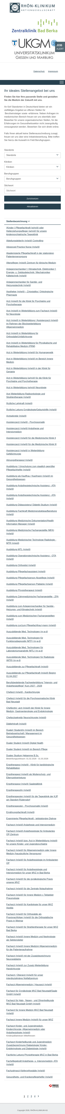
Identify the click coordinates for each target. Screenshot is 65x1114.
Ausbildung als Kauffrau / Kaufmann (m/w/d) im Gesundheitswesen (29, 478)
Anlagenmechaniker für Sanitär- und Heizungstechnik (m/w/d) (24, 283)
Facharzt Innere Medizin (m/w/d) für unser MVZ (29, 1019)
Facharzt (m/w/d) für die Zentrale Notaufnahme (29, 888)
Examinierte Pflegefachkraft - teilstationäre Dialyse (31, 818)
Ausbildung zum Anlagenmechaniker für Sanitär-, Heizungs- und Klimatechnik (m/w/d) (30, 608)
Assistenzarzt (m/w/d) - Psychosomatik (25, 422)
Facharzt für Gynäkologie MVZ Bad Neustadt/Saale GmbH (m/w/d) (31, 992)
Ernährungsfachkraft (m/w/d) (20, 812)
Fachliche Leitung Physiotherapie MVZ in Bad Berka (32, 1055)
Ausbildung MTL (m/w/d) (18, 549)
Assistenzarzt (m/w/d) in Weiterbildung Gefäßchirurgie (25, 452)
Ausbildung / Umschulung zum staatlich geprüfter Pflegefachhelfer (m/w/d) (30, 468)
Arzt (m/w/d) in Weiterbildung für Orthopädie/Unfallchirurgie (22, 335)
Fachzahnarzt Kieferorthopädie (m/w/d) (25, 1070)
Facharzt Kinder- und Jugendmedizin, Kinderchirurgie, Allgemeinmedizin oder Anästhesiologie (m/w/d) (25, 1029)
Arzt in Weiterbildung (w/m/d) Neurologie (26, 387)
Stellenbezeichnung (18, 221)
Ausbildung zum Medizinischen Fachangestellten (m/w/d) (30, 617)
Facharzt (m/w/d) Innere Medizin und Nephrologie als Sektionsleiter (30, 938)
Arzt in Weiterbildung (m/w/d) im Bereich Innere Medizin (29, 360)
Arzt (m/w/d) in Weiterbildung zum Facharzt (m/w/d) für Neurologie (31, 312)
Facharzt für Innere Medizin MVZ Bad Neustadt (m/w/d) (29, 1012)
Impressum (53, 71)
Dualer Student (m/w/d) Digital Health (24, 743)
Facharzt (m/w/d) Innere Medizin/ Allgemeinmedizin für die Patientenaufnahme (31, 948)
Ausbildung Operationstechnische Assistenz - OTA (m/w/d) (31, 557)
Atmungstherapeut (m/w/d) (19, 460)
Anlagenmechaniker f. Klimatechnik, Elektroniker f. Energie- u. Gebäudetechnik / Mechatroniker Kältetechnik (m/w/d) (31, 272)
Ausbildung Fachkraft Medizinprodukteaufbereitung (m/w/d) (31, 513)
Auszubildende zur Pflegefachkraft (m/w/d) (27, 666)
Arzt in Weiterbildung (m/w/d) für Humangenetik (29, 352)
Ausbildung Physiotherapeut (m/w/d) (24, 590)
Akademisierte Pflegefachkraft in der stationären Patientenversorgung (30, 255)
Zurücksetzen (32, 198)
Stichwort (8, 185)
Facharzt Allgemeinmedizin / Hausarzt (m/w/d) (29, 984)
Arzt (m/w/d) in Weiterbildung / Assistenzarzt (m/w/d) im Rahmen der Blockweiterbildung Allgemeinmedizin (32, 323)
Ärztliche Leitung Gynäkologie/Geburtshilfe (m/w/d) (31, 409)
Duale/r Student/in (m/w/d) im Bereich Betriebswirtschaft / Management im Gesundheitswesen (24, 733)
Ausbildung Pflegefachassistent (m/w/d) (25, 571)
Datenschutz (39, 71)
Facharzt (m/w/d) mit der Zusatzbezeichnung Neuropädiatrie (28, 957)
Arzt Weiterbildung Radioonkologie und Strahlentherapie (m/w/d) (25, 395)
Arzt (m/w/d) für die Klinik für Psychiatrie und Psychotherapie (28, 303)
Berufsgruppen (11, 173)
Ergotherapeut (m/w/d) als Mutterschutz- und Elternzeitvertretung (28, 776)
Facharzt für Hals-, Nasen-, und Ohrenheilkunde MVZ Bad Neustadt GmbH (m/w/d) (30, 1002)
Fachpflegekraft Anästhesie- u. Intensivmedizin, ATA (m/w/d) (32, 1063)
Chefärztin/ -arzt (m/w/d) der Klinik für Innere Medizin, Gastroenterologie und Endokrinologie (29, 709)
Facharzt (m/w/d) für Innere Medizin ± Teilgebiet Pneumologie (30, 896)
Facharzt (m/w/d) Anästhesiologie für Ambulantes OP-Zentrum (30, 833)
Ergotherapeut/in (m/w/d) (18, 790)
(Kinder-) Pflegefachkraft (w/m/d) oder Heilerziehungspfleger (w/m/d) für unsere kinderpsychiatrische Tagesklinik (26, 231)
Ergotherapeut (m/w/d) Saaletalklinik (24, 784)
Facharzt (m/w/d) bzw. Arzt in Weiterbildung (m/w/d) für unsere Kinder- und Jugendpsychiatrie (31, 842)
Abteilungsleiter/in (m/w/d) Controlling (24, 240)
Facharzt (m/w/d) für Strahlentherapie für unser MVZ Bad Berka (32, 929)
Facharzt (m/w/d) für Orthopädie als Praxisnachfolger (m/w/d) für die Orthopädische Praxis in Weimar (29, 917)
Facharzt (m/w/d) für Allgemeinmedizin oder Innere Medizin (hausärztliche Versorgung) (31, 852)
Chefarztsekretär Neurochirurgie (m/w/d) (26, 717)
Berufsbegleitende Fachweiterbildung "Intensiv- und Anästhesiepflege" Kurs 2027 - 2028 (31, 684)
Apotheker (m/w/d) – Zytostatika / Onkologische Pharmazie (29, 293)
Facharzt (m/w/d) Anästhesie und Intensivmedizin (30, 825)
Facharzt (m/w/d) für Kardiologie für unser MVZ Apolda (29, 906)
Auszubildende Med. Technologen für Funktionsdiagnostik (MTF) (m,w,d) (24, 639)
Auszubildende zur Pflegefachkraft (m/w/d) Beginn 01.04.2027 (31, 674)
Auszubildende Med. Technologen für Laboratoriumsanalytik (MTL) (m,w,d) (24, 649)
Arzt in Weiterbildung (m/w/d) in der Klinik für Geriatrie (28, 370)
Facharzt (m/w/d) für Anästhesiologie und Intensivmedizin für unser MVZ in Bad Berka (28, 871)
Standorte (9, 150)
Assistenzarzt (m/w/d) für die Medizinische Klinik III (31, 444)
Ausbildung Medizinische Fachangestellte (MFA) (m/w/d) (30, 532)
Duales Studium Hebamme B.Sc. (22, 755)
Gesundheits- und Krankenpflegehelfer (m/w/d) (29, 1077)
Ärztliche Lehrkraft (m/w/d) (19, 403)
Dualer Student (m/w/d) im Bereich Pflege (26, 749)
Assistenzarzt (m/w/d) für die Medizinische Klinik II (31, 438)
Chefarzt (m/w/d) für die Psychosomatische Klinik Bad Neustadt (30, 700)
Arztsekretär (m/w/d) (16, 416)
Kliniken (8, 162)
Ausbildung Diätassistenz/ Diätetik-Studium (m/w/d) (31, 505)
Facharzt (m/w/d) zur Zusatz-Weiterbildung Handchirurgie (27, 967)
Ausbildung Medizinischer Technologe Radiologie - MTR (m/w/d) (31, 541)
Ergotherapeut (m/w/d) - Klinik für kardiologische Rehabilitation (30, 766)
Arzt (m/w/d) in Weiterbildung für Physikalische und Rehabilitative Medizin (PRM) (31, 344)
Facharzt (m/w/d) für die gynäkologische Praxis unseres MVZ (29, 881)
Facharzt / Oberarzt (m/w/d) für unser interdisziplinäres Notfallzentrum (24, 977)
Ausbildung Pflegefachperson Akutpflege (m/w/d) (30, 578)
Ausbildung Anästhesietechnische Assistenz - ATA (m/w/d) (31, 487)
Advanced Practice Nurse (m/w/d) (23, 247)
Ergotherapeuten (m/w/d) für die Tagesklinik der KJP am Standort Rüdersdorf (32, 798)
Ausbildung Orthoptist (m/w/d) (21, 565)
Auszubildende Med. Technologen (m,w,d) (27, 631)
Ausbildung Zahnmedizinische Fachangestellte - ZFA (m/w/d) (32, 598)
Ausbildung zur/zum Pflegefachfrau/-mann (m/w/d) (31, 625)
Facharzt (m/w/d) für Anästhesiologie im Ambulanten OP (32, 861)
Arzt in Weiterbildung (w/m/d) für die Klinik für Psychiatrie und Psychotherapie (28, 379)
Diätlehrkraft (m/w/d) (16, 724)
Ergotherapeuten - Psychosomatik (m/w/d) (27, 806)
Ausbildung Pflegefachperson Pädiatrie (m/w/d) (29, 584)
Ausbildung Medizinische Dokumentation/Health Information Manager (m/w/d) (30, 522)
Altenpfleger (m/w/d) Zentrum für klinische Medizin (31, 263)
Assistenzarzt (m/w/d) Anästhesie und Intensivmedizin (25, 430)
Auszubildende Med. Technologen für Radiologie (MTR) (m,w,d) (30, 659)
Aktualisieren (32, 206)
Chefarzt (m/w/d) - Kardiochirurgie (23, 692)
